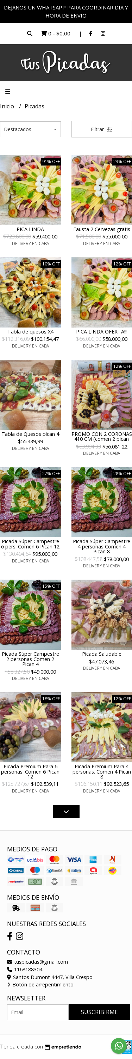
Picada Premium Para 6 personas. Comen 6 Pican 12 (30, 771)
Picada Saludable (101, 653)
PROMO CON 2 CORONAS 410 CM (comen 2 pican (101, 436)
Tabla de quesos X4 (30, 331)
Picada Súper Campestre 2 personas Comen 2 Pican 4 (30, 658)
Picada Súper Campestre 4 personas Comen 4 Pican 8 (101, 546)
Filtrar (102, 129)
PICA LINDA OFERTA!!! (101, 331)
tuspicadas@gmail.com (37, 961)
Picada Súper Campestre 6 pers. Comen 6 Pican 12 (30, 543)
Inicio (7, 106)
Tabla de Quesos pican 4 (30, 434)
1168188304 (24, 969)
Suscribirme (99, 1012)
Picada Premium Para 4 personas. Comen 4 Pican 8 (102, 771)
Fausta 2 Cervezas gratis (101, 229)
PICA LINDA (30, 229)
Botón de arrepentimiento (40, 984)
